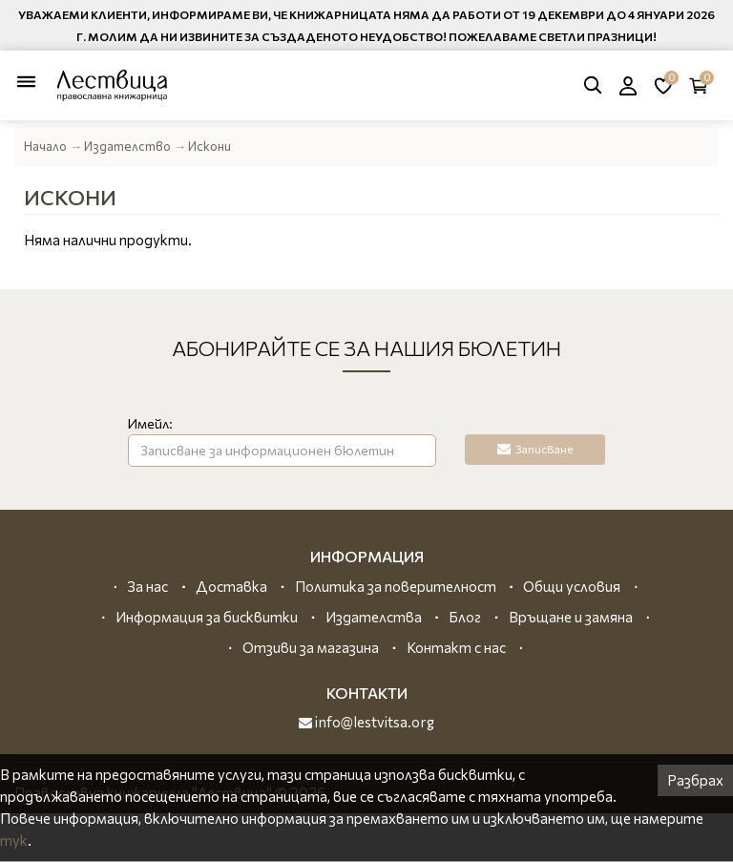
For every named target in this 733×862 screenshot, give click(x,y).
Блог (465, 616)
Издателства (373, 616)
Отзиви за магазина (310, 647)
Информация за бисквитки (206, 616)
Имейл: (150, 423)
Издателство (127, 146)
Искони (209, 146)
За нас (147, 586)
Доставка (231, 586)
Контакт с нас (456, 647)
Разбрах (695, 779)
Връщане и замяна (571, 616)
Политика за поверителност (395, 586)
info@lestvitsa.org (366, 721)
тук (14, 840)
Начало (45, 146)
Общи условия (571, 586)
